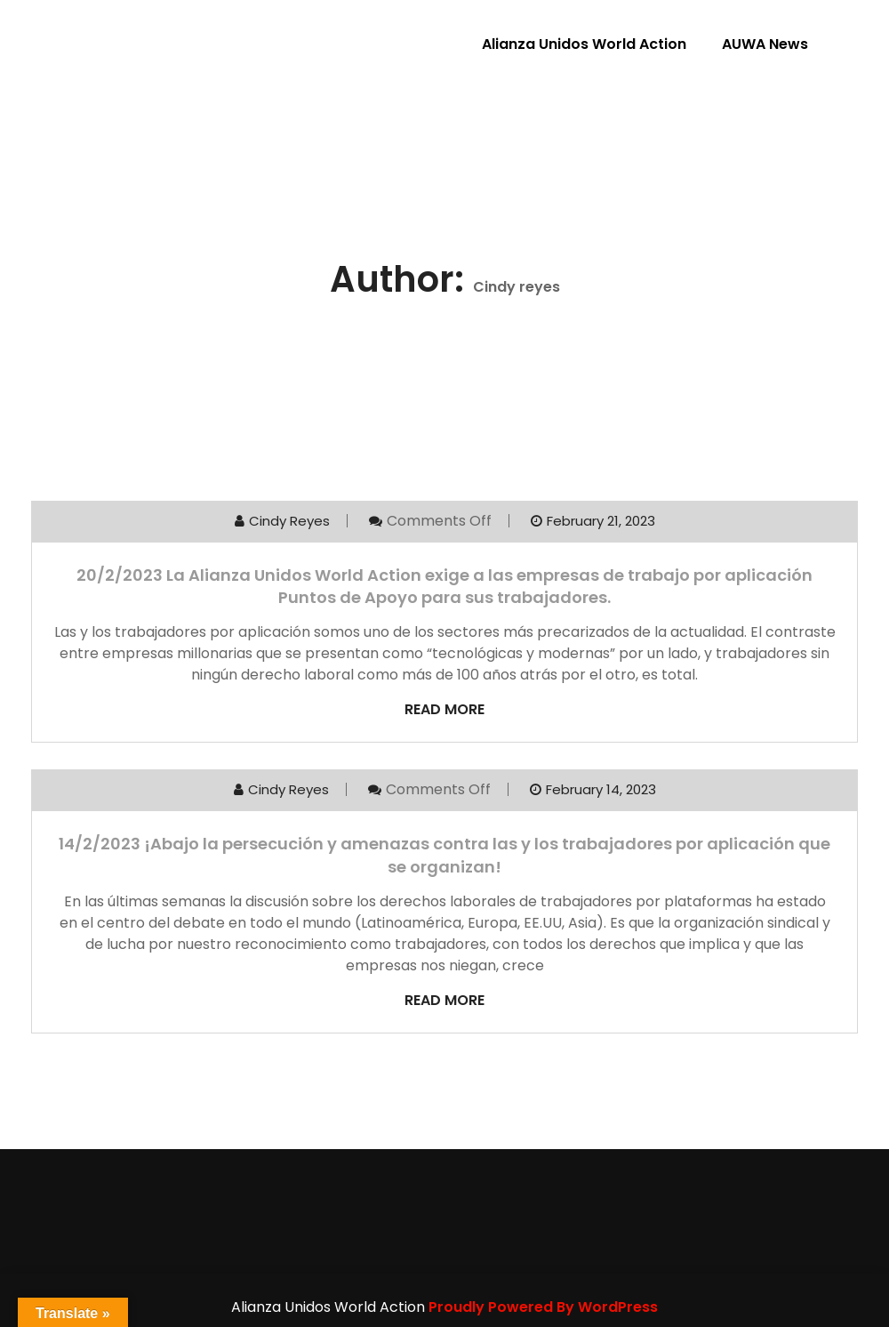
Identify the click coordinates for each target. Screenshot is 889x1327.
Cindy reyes (289, 520)
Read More (444, 709)
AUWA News (765, 44)
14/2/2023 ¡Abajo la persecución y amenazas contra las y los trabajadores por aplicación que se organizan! (444, 854)
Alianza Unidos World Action (584, 44)
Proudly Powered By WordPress (543, 1307)
